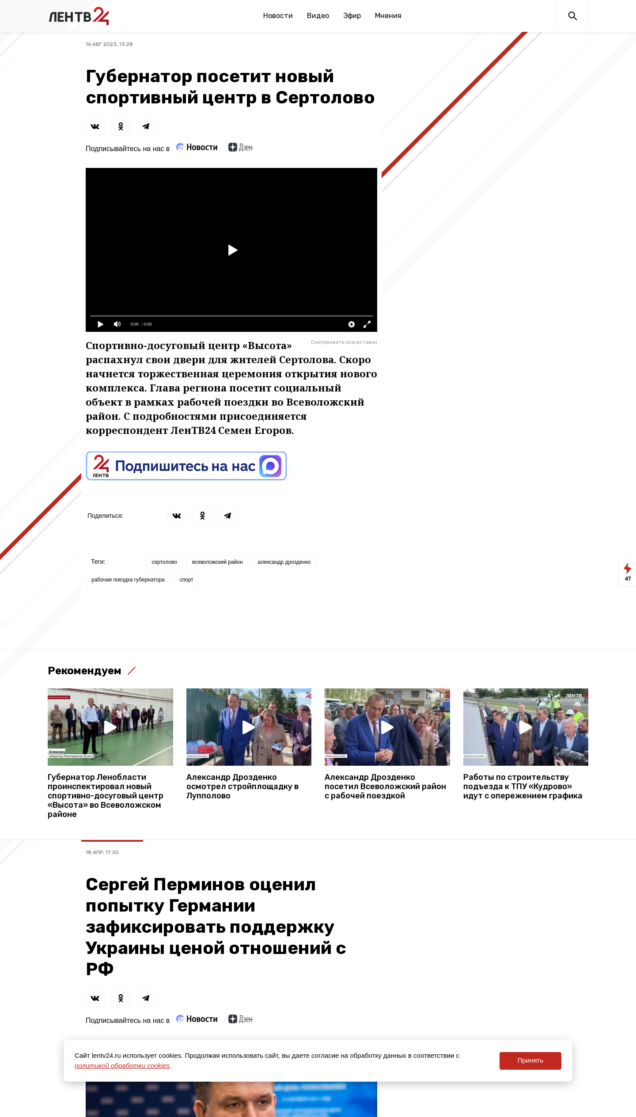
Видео (318, 15)
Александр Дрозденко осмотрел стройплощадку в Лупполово (242, 787)
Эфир (352, 15)
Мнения (388, 15)
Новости (278, 15)
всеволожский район (217, 562)
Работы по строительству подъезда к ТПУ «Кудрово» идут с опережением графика (523, 787)
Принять (531, 1060)
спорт (186, 580)
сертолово (164, 562)
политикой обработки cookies (122, 1065)
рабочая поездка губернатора (128, 580)
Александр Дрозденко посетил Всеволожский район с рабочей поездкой (385, 787)
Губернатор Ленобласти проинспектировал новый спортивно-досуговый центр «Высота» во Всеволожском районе (105, 796)
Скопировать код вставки (344, 342)
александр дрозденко (284, 562)
